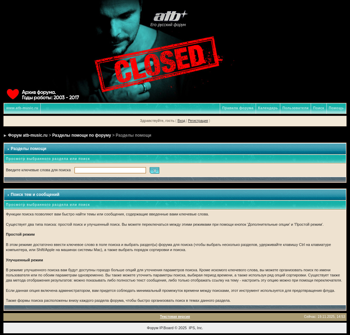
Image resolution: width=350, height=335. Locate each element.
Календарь (268, 108)
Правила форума (238, 108)
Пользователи (295, 108)
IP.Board (166, 328)
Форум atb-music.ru (28, 135)
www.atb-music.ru (22, 108)
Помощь (336, 108)
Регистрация (198, 121)
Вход (181, 121)
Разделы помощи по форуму (81, 135)
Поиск (318, 108)
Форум (152, 328)
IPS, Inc (195, 328)
